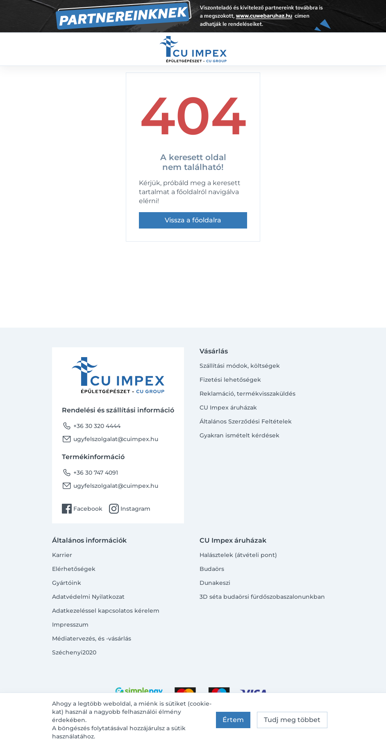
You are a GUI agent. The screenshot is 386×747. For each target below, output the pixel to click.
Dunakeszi (215, 582)
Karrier (62, 555)
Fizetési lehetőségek (230, 379)
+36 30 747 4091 (90, 473)
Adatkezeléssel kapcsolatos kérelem (105, 610)
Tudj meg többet (292, 720)
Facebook (82, 509)
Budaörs (212, 569)
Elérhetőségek (73, 569)
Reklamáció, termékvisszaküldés (247, 393)
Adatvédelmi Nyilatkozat (88, 596)
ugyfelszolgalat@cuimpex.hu (110, 439)
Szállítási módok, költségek (240, 365)
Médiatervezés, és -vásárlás (91, 638)
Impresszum (70, 624)
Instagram (129, 509)
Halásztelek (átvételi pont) (238, 555)
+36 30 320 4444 (91, 426)
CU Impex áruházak (228, 407)
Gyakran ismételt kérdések (239, 435)
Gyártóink (66, 582)
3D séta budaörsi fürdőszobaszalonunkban (262, 596)
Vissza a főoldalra (193, 220)
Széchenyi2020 (74, 652)
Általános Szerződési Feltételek (246, 421)
